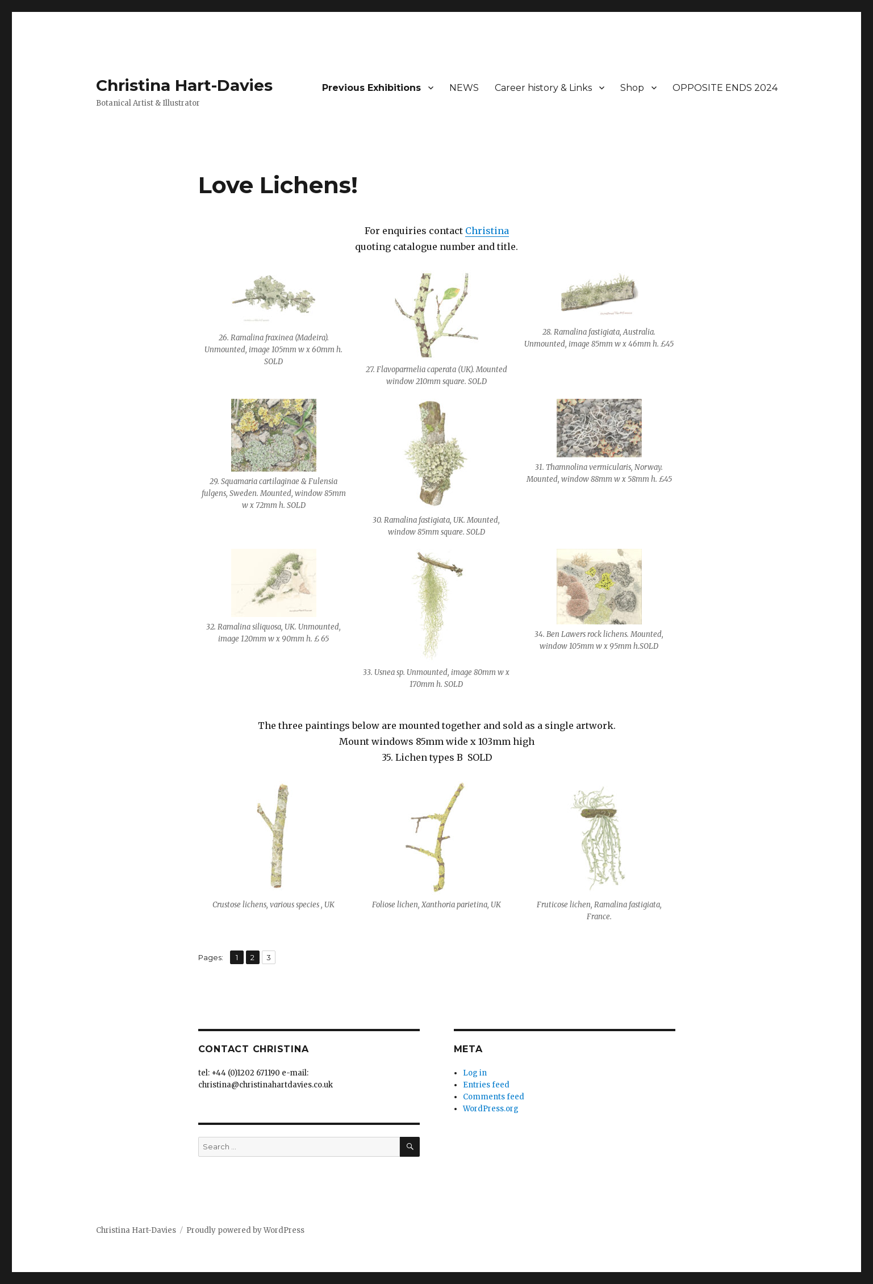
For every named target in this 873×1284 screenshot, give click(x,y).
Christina (487, 230)
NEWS (464, 87)
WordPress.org (491, 1109)
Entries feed (486, 1085)
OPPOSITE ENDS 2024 (725, 87)
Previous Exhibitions (371, 87)
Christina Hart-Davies (184, 85)
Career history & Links (543, 87)
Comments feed (493, 1097)
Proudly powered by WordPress (245, 1230)
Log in (475, 1073)
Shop (632, 87)
